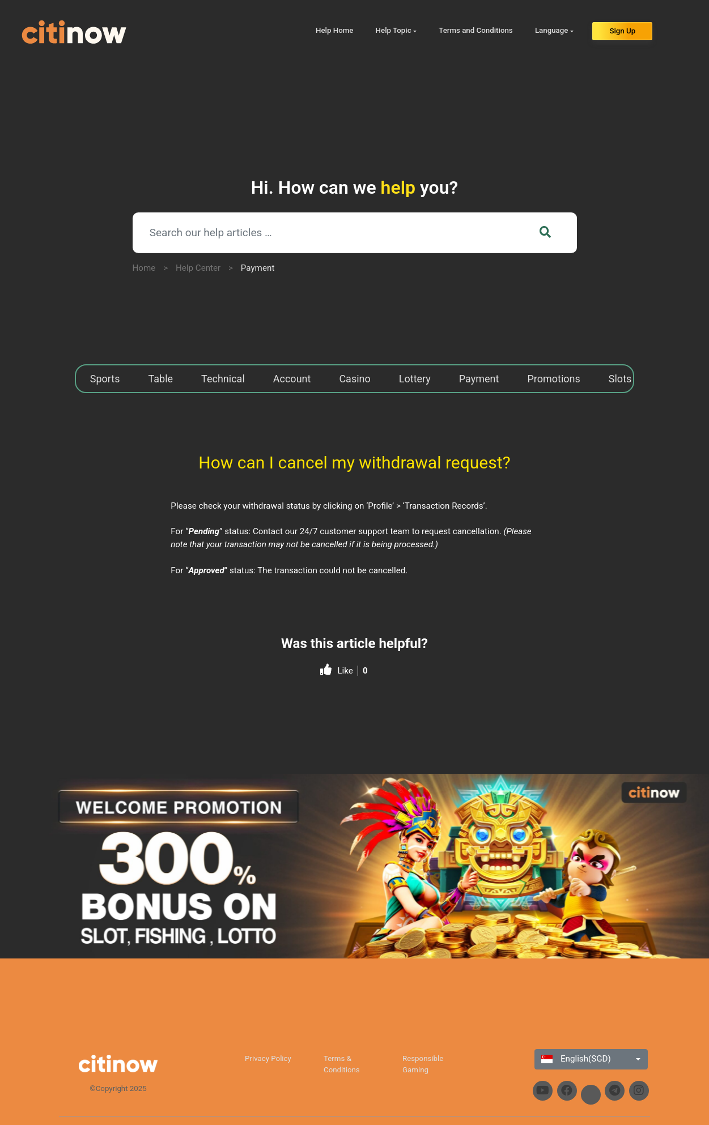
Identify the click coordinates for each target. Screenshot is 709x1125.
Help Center (198, 268)
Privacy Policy (268, 1058)
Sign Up (622, 31)
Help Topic (393, 30)
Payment (258, 268)
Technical (223, 379)
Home (144, 268)
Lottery (415, 379)
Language (551, 30)
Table (160, 379)
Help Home (334, 30)
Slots (620, 379)
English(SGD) (576, 1059)
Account (292, 379)
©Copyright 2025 (118, 1088)
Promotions (553, 379)
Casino (354, 379)
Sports (105, 379)
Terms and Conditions (476, 30)
